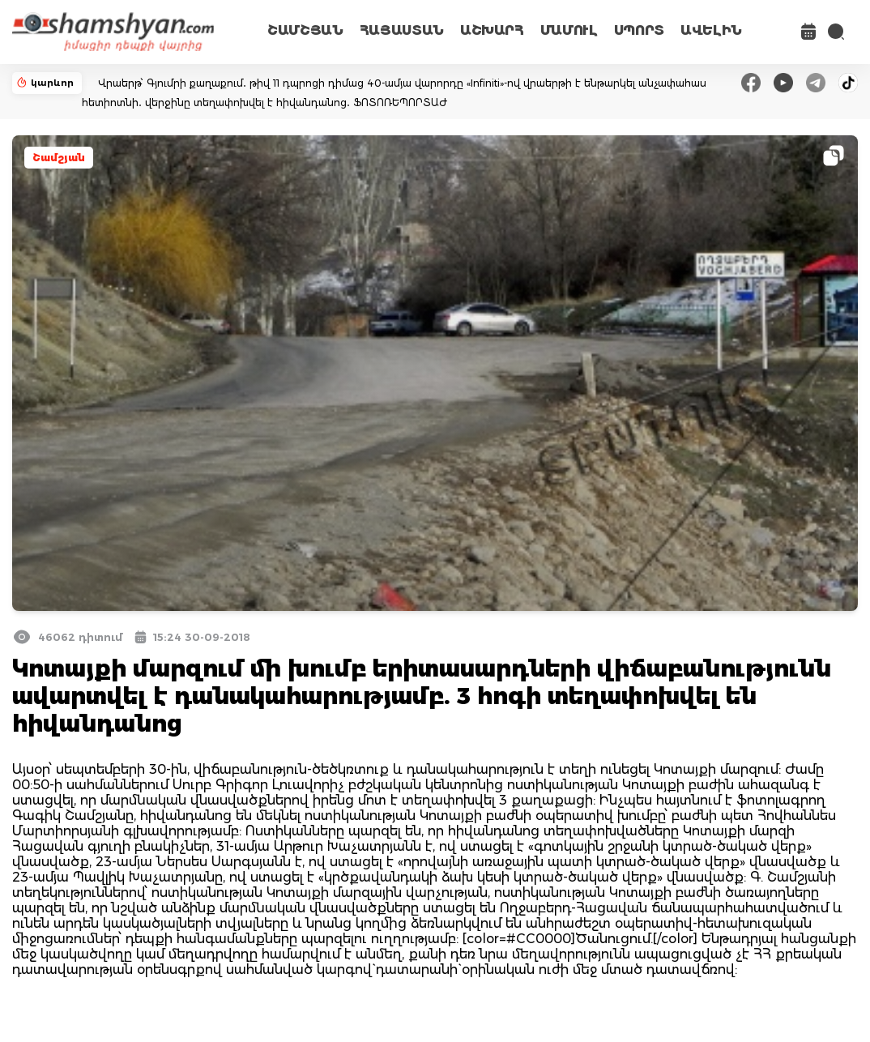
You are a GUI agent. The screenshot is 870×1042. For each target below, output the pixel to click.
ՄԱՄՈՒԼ (569, 30)
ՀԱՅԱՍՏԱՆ (402, 30)
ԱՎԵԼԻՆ (711, 30)
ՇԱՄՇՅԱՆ (305, 30)
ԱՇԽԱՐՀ (492, 30)
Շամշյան (58, 158)
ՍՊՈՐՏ (639, 30)
